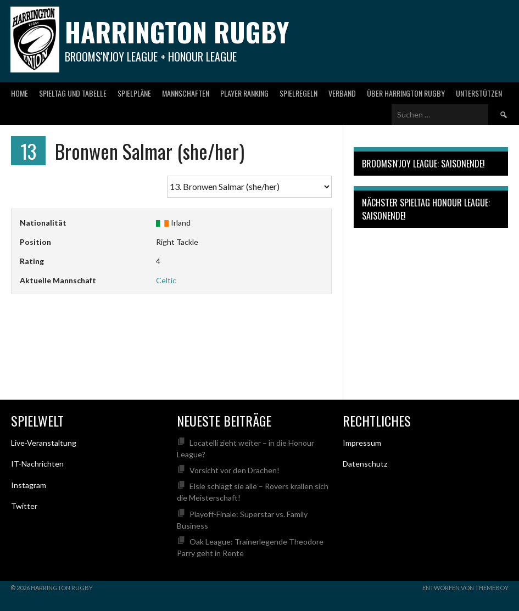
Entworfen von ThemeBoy (465, 587)
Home (19, 93)
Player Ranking (244, 93)
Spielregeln (298, 93)
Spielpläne (134, 93)
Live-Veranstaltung (43, 442)
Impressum (362, 442)
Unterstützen (479, 93)
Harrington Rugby (177, 31)
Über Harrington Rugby (406, 93)
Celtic (166, 280)
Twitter (24, 506)
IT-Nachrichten (37, 463)
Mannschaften (185, 93)
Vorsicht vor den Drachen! (234, 470)
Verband (342, 93)
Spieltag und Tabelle (73, 93)
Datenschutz (365, 463)
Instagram (28, 485)
